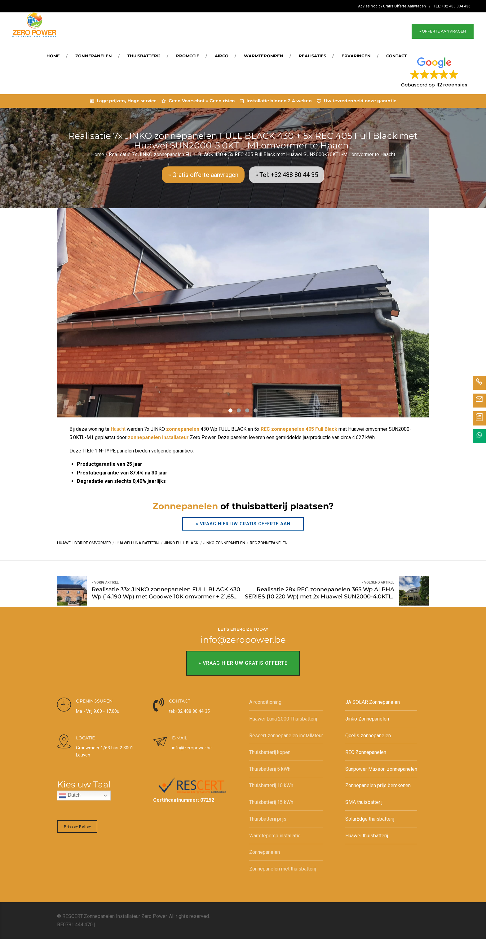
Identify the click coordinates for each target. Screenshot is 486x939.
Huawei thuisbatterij (366, 836)
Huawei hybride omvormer (84, 542)
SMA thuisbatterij (363, 802)
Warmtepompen (263, 55)
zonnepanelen (182, 429)
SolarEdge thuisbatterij (369, 819)
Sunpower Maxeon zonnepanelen (381, 769)
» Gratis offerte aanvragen (203, 175)
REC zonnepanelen (269, 542)
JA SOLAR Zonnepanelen (372, 702)
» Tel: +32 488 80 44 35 (286, 175)
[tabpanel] (243, 312)
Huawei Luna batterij (137, 542)
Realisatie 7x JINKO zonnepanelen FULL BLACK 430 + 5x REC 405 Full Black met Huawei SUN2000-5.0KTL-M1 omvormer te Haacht (252, 154)
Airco (221, 55)
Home (53, 55)
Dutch (70, 795)
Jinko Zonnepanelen (367, 719)
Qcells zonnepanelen (368, 735)
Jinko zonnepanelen (224, 542)
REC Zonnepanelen (365, 752)
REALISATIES (312, 55)
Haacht (118, 429)
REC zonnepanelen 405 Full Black (299, 429)
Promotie (187, 55)
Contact (396, 55)
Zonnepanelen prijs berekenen (378, 785)
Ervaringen (356, 55)
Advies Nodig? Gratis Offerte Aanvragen (392, 6)
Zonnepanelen (93, 55)
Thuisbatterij (144, 55)
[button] (434, 72)
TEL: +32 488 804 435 (452, 6)
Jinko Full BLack (181, 542)
